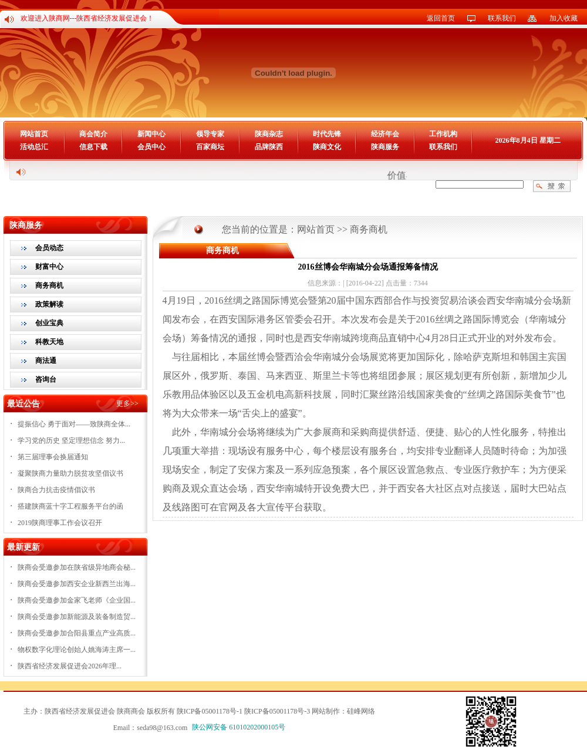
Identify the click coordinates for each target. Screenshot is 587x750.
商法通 (45, 360)
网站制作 (326, 711)
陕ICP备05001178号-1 (209, 711)
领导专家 (210, 134)
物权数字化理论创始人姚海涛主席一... (77, 649)
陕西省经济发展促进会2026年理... (70, 666)
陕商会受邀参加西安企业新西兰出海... (77, 584)
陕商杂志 (269, 134)
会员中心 (151, 147)
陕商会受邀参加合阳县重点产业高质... (77, 633)
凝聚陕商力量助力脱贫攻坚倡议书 (70, 473)
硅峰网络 (361, 711)
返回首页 (441, 18)
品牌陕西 (269, 147)
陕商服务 (385, 147)
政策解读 (49, 304)
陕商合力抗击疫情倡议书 (56, 490)
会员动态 (49, 248)
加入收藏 (563, 18)
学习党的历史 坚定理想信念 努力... (71, 440)
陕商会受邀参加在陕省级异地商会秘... (77, 567)
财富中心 (49, 267)
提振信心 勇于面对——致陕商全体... (74, 424)
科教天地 (49, 342)
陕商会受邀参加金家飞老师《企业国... (77, 600)
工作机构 (443, 134)
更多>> (127, 403)
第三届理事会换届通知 (53, 457)
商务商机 (49, 285)
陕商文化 (327, 147)
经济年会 (385, 134)
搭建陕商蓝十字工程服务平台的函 (70, 506)
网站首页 (34, 134)
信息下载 (93, 147)
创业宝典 (49, 323)
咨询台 (45, 379)
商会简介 (93, 134)
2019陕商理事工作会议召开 (60, 523)
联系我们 (502, 18)
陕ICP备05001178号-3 (277, 711)
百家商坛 (210, 147)
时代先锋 (327, 134)
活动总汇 (34, 147)
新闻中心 (151, 134)
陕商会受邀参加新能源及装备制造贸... (77, 617)
